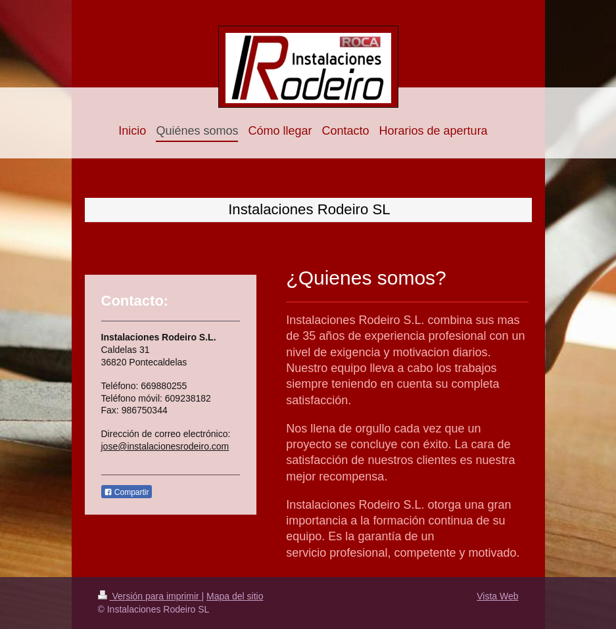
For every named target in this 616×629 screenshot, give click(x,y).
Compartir (126, 492)
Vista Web (497, 596)
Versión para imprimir (150, 596)
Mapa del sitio (234, 596)
